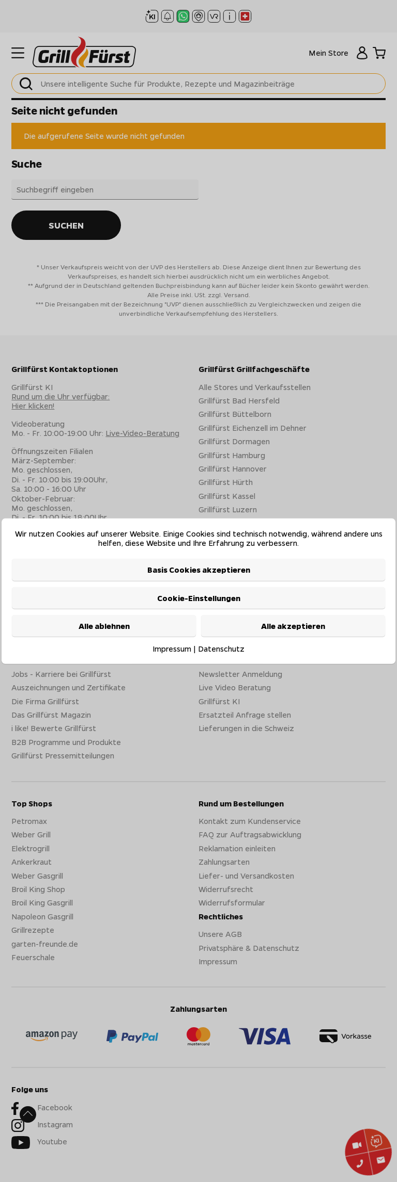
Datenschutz (221, 648)
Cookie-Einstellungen (198, 598)
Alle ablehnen (104, 626)
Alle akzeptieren (293, 626)
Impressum (171, 648)
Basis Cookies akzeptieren (198, 569)
